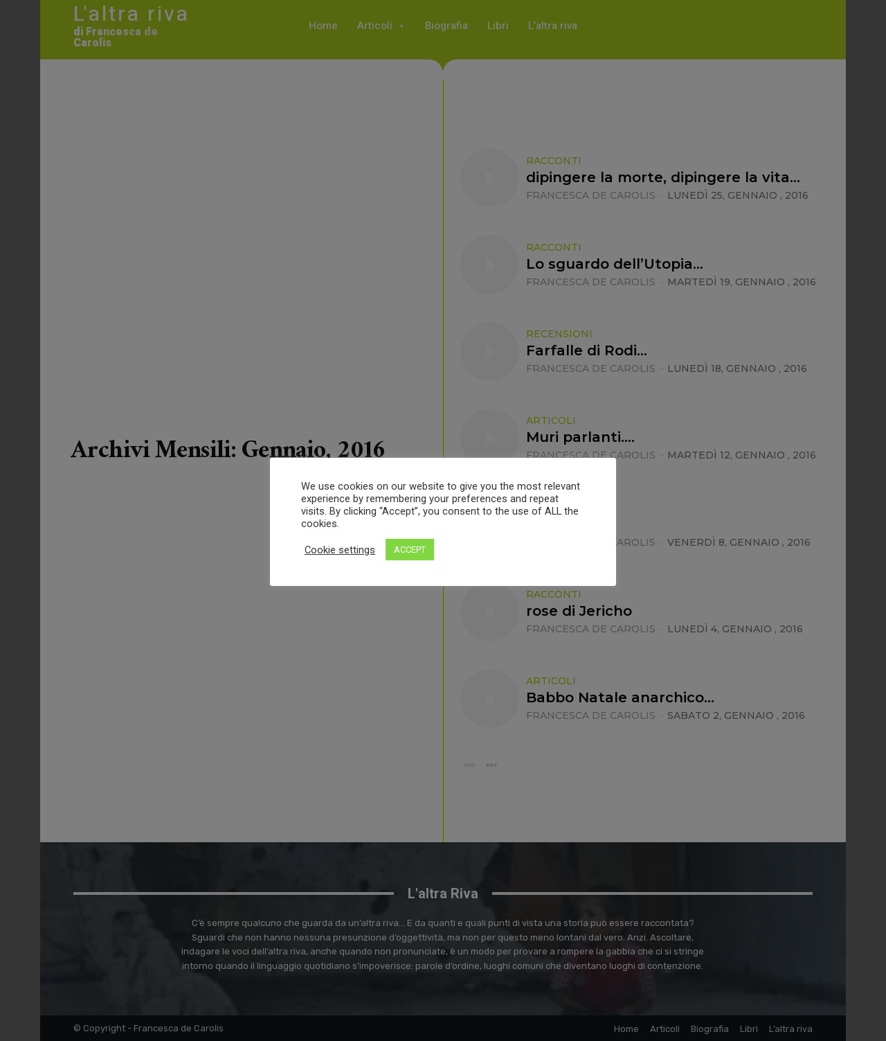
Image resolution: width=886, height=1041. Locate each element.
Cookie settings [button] (340, 550)
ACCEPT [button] (410, 549)
